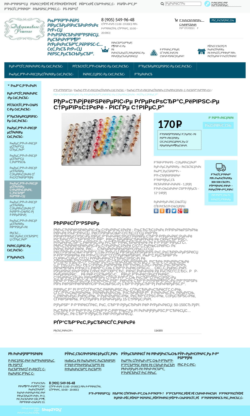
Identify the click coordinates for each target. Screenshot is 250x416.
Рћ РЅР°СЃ (70, 9)
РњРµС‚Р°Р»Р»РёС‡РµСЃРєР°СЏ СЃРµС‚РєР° (23, 146)
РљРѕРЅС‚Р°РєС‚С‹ (47, 9)
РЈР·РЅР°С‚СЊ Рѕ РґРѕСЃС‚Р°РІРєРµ (221, 197)
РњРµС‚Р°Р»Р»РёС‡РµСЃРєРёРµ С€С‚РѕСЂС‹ (41, 74)
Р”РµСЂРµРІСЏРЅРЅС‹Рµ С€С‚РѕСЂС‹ (165, 66)
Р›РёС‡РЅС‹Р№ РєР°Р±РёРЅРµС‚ (31, 360)
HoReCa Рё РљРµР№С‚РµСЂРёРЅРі (90, 360)
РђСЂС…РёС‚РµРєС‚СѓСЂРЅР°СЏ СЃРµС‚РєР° (24, 236)
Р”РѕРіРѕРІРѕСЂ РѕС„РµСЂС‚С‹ (222, 398)
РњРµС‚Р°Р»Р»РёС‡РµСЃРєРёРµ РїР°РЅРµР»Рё (23, 224)
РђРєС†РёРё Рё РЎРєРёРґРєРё (53, 4)
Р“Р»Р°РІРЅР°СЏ (99, 393)
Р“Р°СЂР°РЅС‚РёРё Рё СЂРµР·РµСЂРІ (148, 365)
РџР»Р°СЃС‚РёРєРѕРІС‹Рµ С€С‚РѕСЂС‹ (36, 66)
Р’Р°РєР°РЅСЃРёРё (231, 393)
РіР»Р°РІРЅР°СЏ (16, 4)
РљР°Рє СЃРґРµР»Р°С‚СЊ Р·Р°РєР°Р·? (138, 393)
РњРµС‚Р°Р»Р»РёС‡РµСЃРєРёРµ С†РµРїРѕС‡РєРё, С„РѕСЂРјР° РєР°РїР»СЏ (24, 190)
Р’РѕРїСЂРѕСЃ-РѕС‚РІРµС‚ (139, 373)
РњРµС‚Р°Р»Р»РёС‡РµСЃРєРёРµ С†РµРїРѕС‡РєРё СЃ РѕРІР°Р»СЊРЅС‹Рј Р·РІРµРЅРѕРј (23, 208)
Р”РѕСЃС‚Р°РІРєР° (17, 9)
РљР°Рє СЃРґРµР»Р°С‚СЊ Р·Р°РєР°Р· (147, 360)
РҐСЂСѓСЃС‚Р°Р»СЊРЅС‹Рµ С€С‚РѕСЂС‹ (100, 66)
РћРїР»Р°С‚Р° (127, 4)
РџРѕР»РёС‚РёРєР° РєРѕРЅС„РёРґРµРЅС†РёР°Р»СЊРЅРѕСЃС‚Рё (156, 398)
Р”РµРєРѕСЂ (143, 74)
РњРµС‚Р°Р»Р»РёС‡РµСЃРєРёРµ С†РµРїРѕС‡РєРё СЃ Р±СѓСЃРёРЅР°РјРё (23, 172)
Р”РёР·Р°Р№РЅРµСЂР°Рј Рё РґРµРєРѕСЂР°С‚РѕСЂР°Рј (85, 367)
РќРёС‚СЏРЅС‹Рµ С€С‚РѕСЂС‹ (104, 74)
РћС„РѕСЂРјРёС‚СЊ (223, 20)
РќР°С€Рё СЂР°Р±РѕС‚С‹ (97, 4)
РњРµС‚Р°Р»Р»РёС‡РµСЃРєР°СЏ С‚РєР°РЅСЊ (23, 159)
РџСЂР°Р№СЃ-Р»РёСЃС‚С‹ (26, 369)
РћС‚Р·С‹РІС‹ (187, 364)
